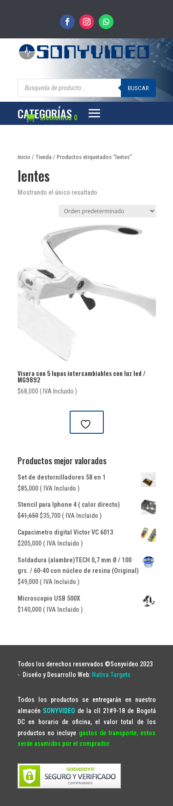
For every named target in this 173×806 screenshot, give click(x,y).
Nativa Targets (111, 674)
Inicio (24, 157)
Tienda (44, 157)
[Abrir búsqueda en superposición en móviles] (87, 88)
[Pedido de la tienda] (107, 211)
